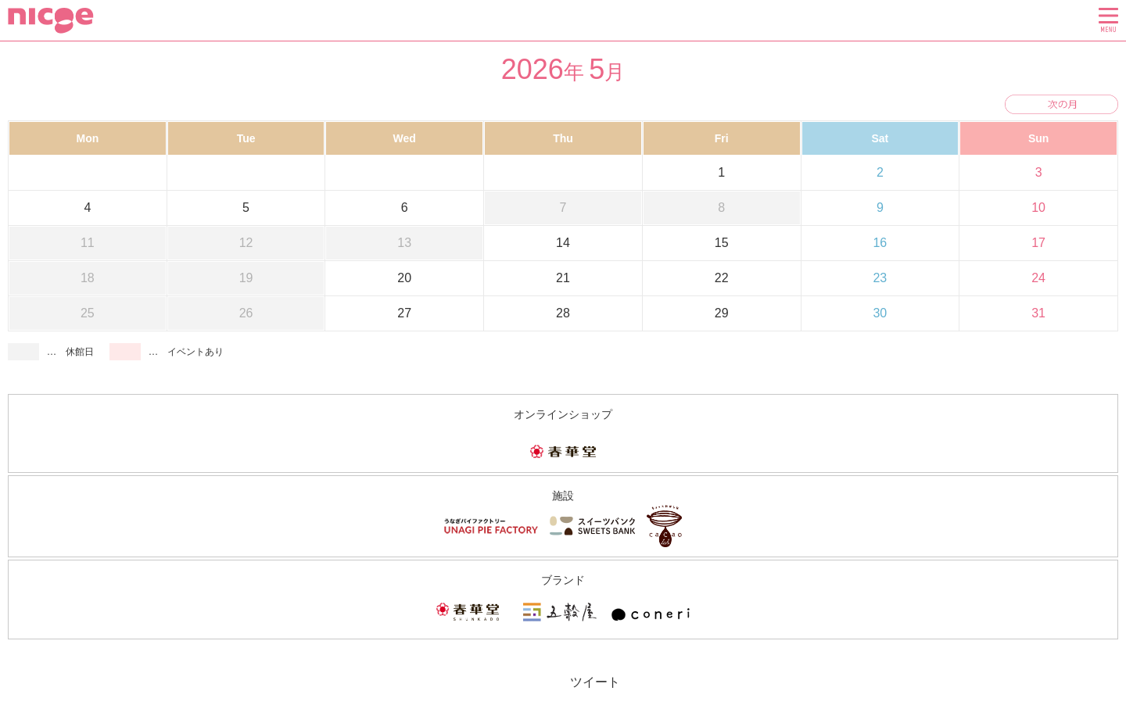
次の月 (1061, 104)
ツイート (595, 682)
